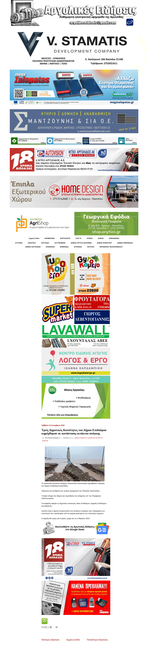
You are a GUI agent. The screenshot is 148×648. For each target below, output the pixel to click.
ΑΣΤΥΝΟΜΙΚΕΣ (60, 243)
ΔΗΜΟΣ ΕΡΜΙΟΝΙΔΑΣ (125, 243)
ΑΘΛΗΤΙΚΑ (32, 243)
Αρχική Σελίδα (34, 238)
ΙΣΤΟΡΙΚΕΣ (78, 247)
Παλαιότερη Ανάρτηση (97, 640)
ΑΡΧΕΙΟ (90, 238)
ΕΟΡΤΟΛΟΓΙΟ (65, 238)
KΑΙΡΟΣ (101, 238)
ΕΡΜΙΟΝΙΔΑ (64, 247)
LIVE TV (78, 238)
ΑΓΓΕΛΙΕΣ (18, 243)
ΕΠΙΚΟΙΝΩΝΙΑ (114, 238)
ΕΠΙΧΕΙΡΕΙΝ (50, 247)
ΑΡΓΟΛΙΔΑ (45, 243)
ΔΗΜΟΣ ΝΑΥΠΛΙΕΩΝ (33, 247)
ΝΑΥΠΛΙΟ (90, 247)
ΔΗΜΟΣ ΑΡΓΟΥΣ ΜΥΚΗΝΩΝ (81, 243)
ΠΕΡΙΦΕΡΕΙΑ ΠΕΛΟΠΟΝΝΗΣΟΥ (111, 247)
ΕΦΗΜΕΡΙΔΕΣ (50, 238)
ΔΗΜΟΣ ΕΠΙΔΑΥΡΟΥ (104, 243)
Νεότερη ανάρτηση (50, 640)
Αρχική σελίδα (73, 640)
